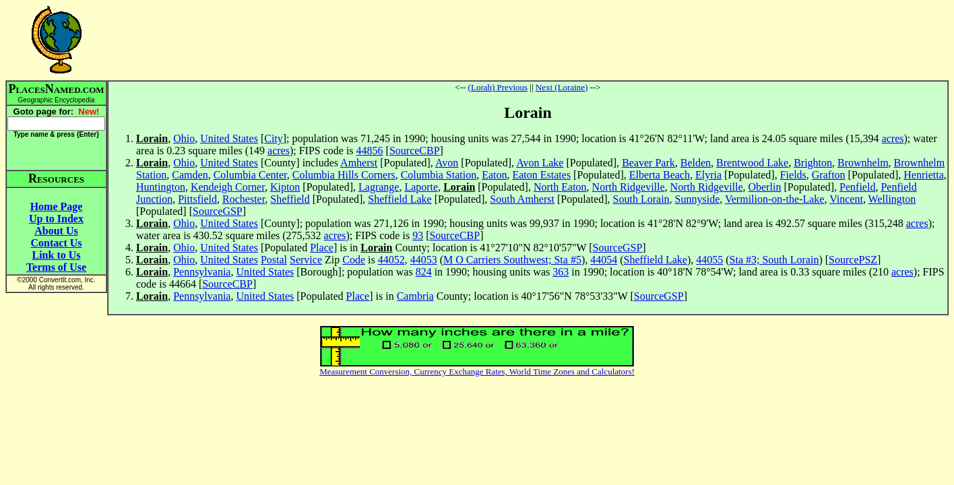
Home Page (56, 206)
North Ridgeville (628, 187)
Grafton (829, 175)
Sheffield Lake (399, 199)
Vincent (846, 199)
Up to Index (56, 218)
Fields (793, 175)
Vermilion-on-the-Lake (775, 199)
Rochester (243, 199)
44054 (603, 259)
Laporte (421, 187)
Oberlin (765, 187)
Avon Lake (539, 162)
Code (353, 259)
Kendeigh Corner (228, 187)
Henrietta (923, 175)
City (273, 138)
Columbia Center (250, 175)
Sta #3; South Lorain (774, 259)
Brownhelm (863, 162)
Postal (274, 259)
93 (417, 235)
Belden (695, 162)
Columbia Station (438, 175)
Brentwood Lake (752, 162)
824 (424, 272)
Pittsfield (197, 199)
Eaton (494, 175)
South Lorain (641, 199)
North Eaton (560, 187)
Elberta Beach (659, 175)
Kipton (285, 187)
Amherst (358, 162)
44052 (391, 259)
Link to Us (56, 255)
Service (306, 259)
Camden (190, 175)
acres (893, 138)
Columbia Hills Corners (343, 175)
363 (560, 272)
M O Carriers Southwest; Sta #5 (512, 259)
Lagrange (378, 187)
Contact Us (56, 243)
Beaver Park (648, 162)
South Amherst (522, 199)
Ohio (184, 138)
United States (229, 138)
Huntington (160, 187)
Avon (446, 162)
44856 (369, 150)
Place (321, 247)
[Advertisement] (528, 39)
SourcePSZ (853, 259)
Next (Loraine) (562, 87)
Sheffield (289, 199)
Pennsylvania (201, 272)
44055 (709, 259)
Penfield (857, 187)
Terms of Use (56, 267)
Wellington (892, 199)
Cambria (415, 296)
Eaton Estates (541, 175)
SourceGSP (218, 211)
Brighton (813, 162)
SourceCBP (414, 150)
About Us (55, 230)
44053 (423, 259)
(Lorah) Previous (498, 87)
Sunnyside (697, 199)
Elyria (708, 175)
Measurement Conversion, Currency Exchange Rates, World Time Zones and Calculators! (477, 371)
